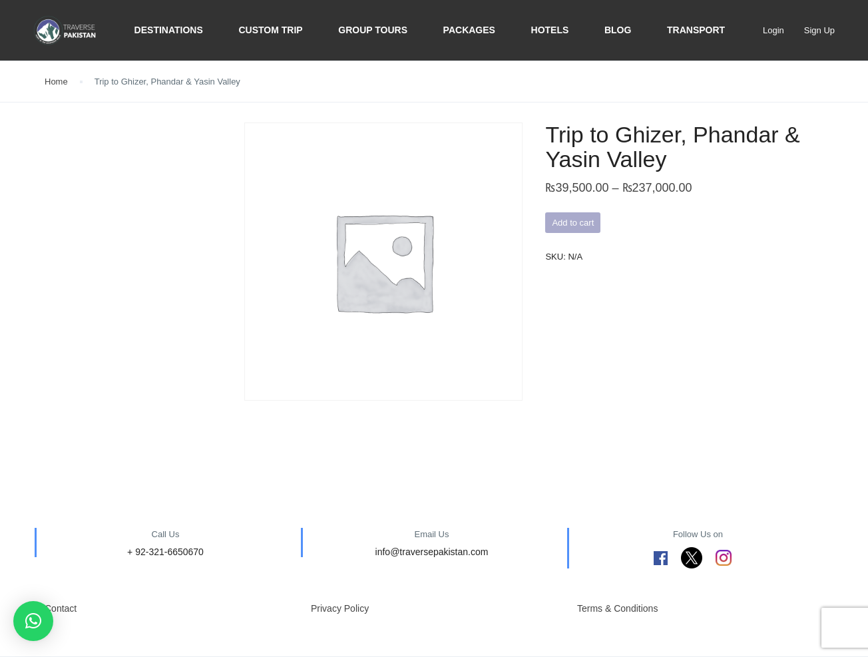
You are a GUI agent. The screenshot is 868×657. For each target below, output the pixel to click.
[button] (33, 621)
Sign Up (819, 30)
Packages (469, 30)
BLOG (617, 30)
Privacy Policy (340, 608)
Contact (61, 608)
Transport (696, 30)
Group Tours (372, 30)
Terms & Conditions (617, 608)
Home (56, 82)
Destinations (168, 30)
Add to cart (573, 223)
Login (773, 30)
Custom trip (270, 30)
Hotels (550, 30)
